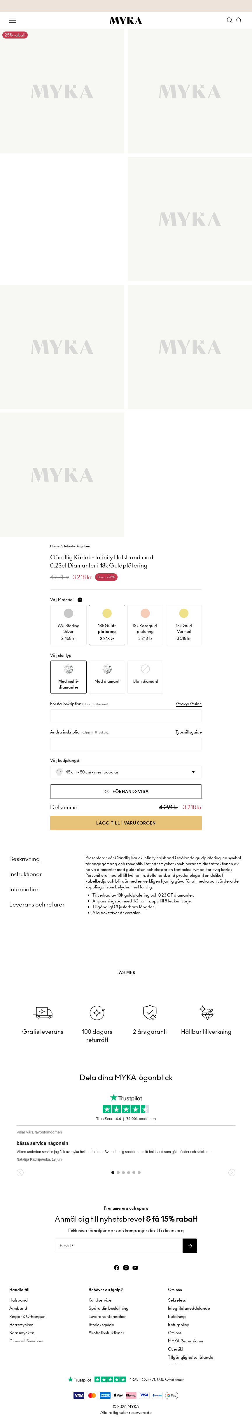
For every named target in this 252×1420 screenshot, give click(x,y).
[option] (68, 625)
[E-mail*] (119, 1243)
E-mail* (66, 1243)
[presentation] (126, 958)
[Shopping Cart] (239, 20)
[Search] (229, 20)
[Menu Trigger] (12, 20)
